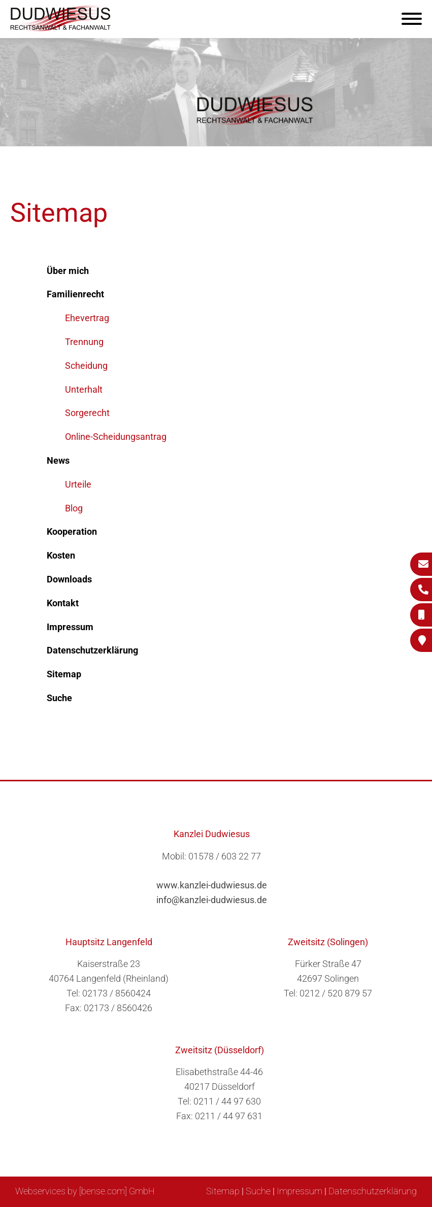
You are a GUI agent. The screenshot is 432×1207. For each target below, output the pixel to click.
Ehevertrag (87, 318)
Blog (74, 508)
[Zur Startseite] (61, 28)
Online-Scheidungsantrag (116, 436)
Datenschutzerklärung (372, 1191)
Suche (258, 1191)
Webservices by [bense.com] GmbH (85, 1191)
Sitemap (223, 1191)
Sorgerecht (87, 412)
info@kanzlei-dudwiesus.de (211, 899)
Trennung (84, 341)
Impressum (299, 1191)
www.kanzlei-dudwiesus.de (211, 885)
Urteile (78, 484)
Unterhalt (84, 389)
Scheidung (86, 365)
